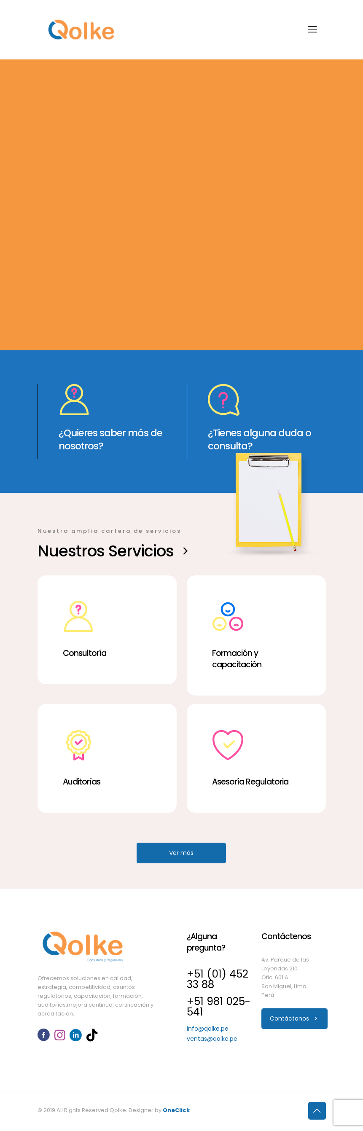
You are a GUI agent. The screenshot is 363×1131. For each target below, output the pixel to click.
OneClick (176, 1110)
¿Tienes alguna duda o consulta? (259, 439)
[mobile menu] (312, 29)
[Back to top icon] (317, 1111)
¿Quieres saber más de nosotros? (110, 439)
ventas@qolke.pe (212, 1038)
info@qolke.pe (208, 1028)
